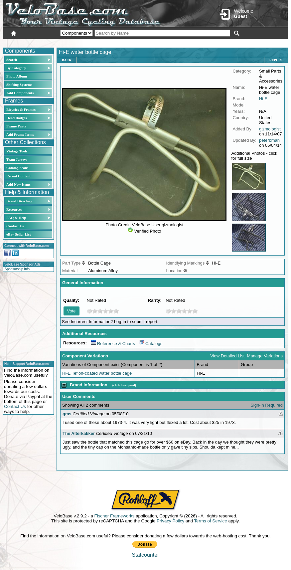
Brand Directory (19, 201)
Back (67, 60)
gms (67, 413)
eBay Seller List (18, 234)
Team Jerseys (16, 159)
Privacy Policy (170, 520)
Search (11, 60)
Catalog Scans (17, 168)
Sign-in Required (266, 405)
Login (228, 42)
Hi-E (263, 98)
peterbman (269, 140)
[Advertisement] (26, 315)
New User (250, 42)
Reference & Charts (113, 343)
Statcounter (145, 555)
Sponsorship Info (17, 269)
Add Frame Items (20, 134)
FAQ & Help (16, 218)
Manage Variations (265, 355)
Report (276, 60)
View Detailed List (227, 355)
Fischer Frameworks (114, 515)
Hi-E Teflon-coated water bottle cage (97, 373)
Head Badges (16, 118)
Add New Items (18, 184)
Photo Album (16, 76)
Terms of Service (210, 520)
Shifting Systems (19, 85)
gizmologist (270, 128)
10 (116, 310)
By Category (16, 68)
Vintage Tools (16, 151)
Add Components (20, 93)
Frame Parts (16, 126)
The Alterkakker (79, 433)
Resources (14, 209)
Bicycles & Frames (21, 109)
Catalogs (150, 343)
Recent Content (18, 176)
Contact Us (15, 226)
